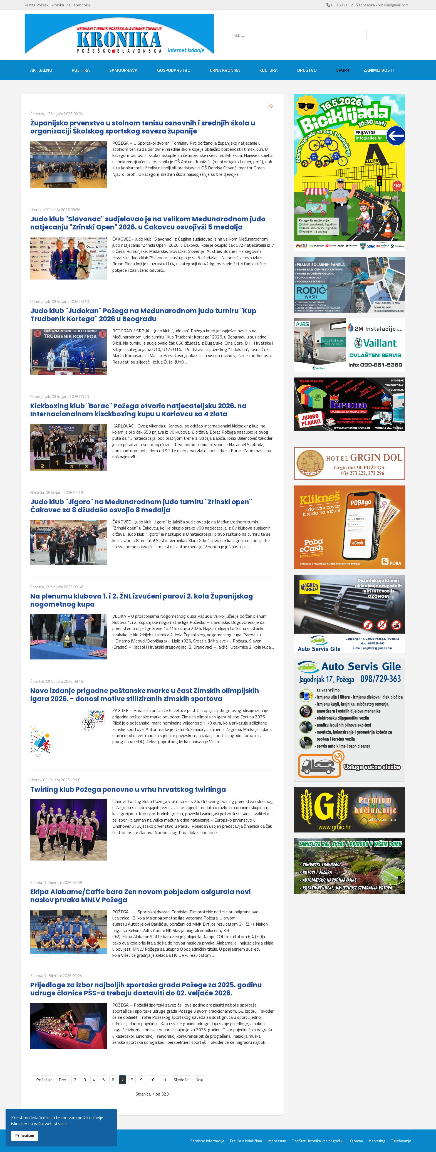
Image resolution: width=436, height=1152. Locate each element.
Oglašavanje (401, 1141)
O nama (356, 1141)
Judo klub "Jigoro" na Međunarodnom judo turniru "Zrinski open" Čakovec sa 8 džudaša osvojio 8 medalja (141, 506)
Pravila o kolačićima (246, 1141)
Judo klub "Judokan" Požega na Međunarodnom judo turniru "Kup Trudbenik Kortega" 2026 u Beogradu (143, 314)
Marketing (376, 1141)
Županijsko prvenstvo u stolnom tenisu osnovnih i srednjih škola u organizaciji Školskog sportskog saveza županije (142, 127)
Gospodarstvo (173, 70)
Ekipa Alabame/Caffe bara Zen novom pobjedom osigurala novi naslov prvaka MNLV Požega (140, 895)
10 (152, 1079)
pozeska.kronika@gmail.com (384, 5)
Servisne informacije (207, 1141)
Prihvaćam (24, 1136)
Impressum (276, 1141)
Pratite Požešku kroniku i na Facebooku (57, 5)
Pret (63, 1079)
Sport (343, 70)
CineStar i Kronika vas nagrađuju (318, 1141)
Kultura (268, 70)
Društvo (307, 70)
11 (164, 1079)
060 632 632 (342, 5)
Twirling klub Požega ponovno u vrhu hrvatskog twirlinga (128, 789)
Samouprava (123, 70)
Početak (44, 1079)
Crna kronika (225, 70)
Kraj (199, 1079)
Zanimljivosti (379, 70)
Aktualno (41, 70)
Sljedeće (181, 1079)
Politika (81, 70)
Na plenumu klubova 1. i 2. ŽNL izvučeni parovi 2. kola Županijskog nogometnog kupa (141, 600)
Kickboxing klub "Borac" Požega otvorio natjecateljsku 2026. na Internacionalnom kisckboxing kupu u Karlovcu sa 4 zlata (138, 410)
